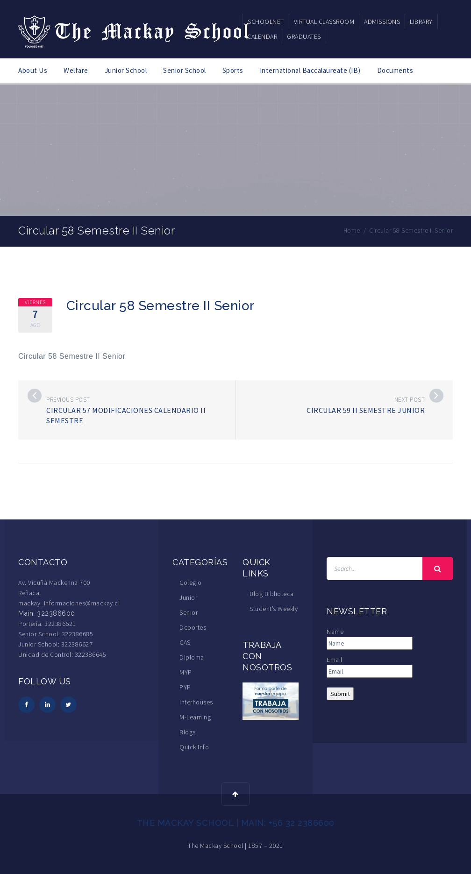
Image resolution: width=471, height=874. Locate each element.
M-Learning (195, 717)
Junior (188, 597)
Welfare (76, 70)
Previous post (68, 400)
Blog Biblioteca (272, 594)
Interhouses (196, 702)
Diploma (191, 657)
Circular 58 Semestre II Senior (71, 356)
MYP (185, 672)
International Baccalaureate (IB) (310, 70)
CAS (185, 642)
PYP (185, 687)
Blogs (187, 732)
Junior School (126, 70)
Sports (232, 70)
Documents (395, 70)
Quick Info (194, 747)
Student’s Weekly (274, 608)
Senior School (184, 70)
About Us (32, 70)
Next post (409, 400)
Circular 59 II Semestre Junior (366, 410)
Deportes (192, 627)
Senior (188, 612)
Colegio (190, 582)
